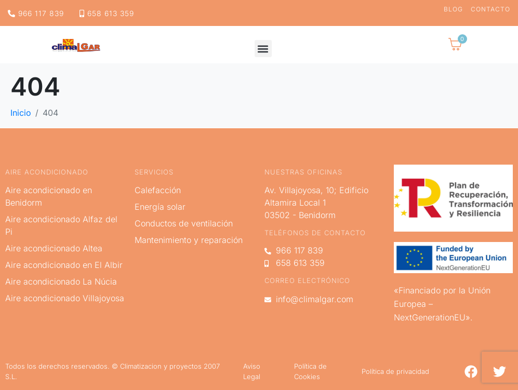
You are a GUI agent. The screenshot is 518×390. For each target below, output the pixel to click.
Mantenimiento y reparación (189, 240)
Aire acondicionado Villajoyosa (64, 298)
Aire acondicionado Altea (53, 248)
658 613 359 (106, 13)
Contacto (490, 9)
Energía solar (160, 206)
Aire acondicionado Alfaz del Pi (61, 225)
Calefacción (158, 190)
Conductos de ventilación (184, 223)
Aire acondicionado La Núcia (61, 281)
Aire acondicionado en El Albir (64, 265)
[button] (263, 48)
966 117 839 (36, 13)
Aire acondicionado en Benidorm (48, 196)
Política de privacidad (395, 371)
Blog (453, 9)
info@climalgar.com (308, 299)
